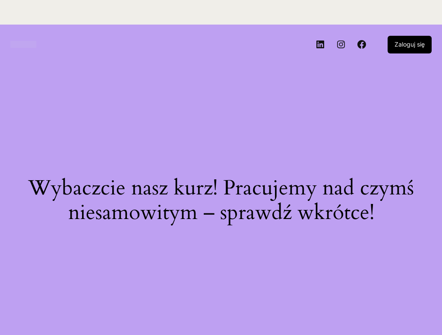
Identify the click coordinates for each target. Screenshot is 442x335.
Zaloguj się (410, 44)
